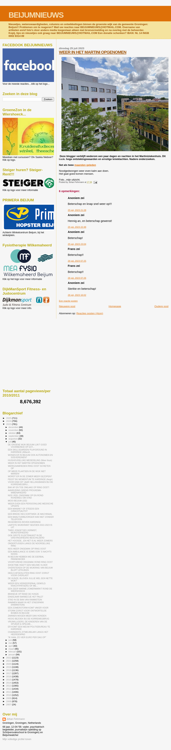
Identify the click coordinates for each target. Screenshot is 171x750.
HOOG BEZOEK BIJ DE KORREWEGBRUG (28, 618)
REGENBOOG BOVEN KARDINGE (24, 522)
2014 (9, 682)
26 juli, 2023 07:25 (77, 261)
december (14, 427)
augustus (13, 439)
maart (12, 649)
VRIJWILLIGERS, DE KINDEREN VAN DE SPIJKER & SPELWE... (27, 622)
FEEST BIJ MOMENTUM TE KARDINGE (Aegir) (30, 479)
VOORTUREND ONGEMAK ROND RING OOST (30, 562)
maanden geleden (85, 164)
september (14, 436)
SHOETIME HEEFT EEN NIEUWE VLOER (27, 565)
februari (13, 651)
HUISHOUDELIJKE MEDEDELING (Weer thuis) (30, 460)
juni (11, 640)
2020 (9, 664)
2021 (9, 660)
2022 (9, 657)
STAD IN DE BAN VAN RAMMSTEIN (25, 599)
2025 (9, 418)
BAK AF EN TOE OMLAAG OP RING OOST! (28, 487)
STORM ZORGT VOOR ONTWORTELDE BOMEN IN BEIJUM (27, 611)
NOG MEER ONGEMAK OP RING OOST (27, 549)
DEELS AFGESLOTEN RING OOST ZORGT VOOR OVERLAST (28, 574)
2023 (9, 424)
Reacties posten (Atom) (89, 313)
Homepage (115, 306)
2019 (9, 667)
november (14, 430)
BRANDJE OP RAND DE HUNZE (23, 594)
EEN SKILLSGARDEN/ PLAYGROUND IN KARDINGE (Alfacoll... (27, 451)
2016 (9, 676)
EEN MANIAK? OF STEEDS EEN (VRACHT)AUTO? (23, 510)
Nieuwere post (67, 306)
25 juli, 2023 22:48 (77, 227)
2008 (9, 701)
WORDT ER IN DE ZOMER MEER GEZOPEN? (30, 476)
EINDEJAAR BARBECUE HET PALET (25, 597)
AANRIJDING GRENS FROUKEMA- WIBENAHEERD (24, 491)
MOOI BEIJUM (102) (17, 500)
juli (10, 441)
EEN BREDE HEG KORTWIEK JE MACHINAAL (30, 514)
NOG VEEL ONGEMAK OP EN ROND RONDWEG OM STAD (25, 496)
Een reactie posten (68, 301)
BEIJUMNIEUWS (36, 15)
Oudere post (161, 306)
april (11, 646)
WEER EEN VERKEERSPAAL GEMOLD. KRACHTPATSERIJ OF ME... (27, 584)
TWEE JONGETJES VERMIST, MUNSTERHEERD (22, 531)
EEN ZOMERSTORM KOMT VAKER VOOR (28, 608)
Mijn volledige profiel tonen (17, 739)
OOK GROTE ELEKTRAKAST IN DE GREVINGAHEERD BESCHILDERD (26, 536)
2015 (9, 679)
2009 (9, 698)
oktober (12, 433)
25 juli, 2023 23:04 (77, 244)
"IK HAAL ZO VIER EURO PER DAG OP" (27, 637)
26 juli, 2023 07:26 (77, 278)
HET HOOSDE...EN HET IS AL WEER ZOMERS (30, 540)
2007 (9, 704)
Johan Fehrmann (15, 719)
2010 (9, 695)
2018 (9, 670)
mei (11, 643)
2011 (9, 692)
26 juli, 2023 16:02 (77, 295)
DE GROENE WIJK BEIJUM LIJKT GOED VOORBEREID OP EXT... (27, 445)
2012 (9, 688)
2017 (9, 673)
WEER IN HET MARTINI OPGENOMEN (92, 52)
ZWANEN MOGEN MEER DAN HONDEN (27, 616)
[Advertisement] (20, 330)
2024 (9, 421)
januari (12, 654)
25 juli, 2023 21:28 (77, 210)
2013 (9, 685)
